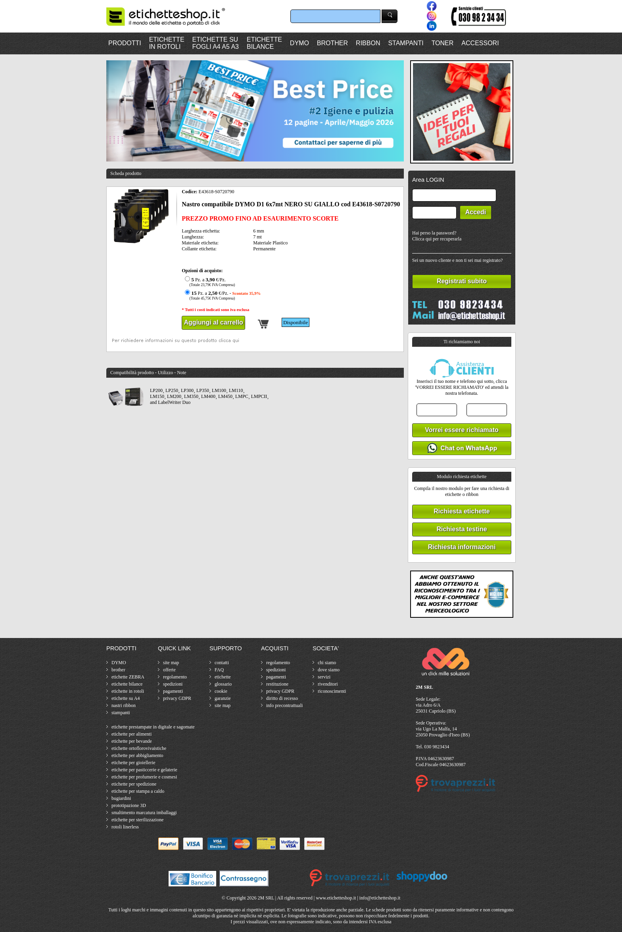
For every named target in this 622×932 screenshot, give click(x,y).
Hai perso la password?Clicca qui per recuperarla (436, 236)
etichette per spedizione (133, 784)
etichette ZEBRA (127, 677)
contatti (222, 662)
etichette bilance (126, 684)
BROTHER (332, 43)
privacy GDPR (177, 698)
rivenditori (328, 684)
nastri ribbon (123, 705)
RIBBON (368, 43)
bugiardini (121, 798)
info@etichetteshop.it (379, 898)
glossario (223, 684)
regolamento (175, 677)
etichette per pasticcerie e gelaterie (144, 770)
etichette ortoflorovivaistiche (138, 748)
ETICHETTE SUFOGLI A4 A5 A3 (215, 43)
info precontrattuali (284, 705)
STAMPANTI (405, 43)
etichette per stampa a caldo (137, 791)
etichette (223, 677)
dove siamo (329, 670)
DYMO (299, 43)
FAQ (219, 670)
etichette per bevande (131, 741)
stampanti (120, 712)
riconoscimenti (332, 691)
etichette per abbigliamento (137, 755)
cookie (221, 691)
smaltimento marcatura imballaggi (144, 812)
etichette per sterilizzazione (137, 819)
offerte (169, 670)
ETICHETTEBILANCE (264, 43)
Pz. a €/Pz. (209, 282)
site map (171, 662)
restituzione (277, 684)
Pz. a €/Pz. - (222, 295)
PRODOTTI (124, 43)
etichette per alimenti (131, 734)
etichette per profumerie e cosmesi (144, 777)
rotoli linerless (125, 827)
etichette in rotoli (127, 691)
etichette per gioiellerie (133, 762)
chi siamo (327, 662)
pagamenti (173, 691)
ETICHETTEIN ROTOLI (166, 43)
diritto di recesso (282, 698)
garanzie (223, 698)
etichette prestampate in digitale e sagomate (153, 727)
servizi (324, 677)
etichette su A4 (125, 698)
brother (118, 670)
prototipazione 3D (128, 805)
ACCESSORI (480, 43)
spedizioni (172, 684)
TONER (443, 43)
